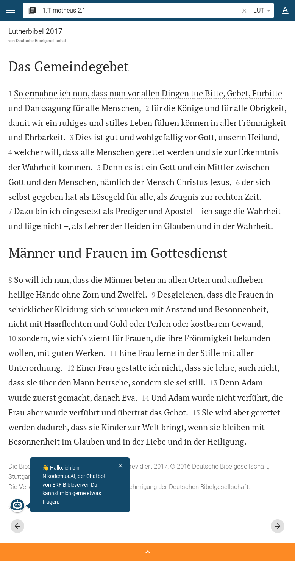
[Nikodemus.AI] (17, 505)
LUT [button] (263, 10)
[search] (141, 10)
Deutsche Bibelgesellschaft (42, 40)
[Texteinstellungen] (285, 10)
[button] (10, 10)
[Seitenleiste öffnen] (147, 552)
